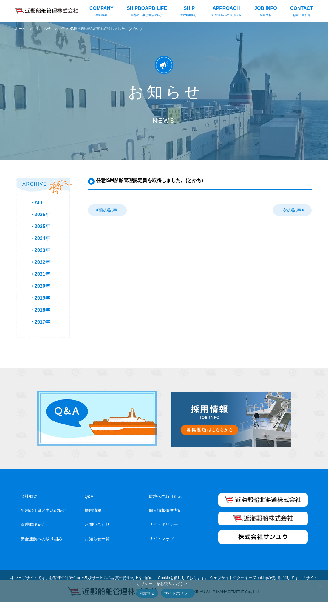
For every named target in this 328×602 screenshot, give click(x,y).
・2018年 (40, 309)
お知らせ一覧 (97, 536)
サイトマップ (161, 536)
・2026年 (40, 214)
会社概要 (29, 494)
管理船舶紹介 (33, 522)
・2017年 (40, 321)
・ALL (37, 202)
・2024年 (40, 238)
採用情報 (93, 508)
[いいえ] (321, 586)
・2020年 (40, 286)
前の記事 (107, 210)
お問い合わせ (97, 522)
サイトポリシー (163, 522)
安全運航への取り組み (41, 536)
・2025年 (40, 226)
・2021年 (40, 274)
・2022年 (40, 262)
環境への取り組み (165, 494)
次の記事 (291, 210)
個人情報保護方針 (165, 508)
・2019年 (40, 298)
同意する (147, 593)
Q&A (89, 494)
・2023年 (40, 250)
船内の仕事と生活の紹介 (43, 508)
